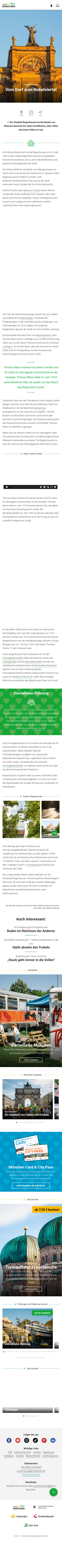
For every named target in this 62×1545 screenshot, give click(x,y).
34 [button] (31, 1357)
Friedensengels (25, 318)
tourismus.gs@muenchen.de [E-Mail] (31, 1471)
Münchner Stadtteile (33, 1075)
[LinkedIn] (52, 1440)
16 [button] (35, 1351)
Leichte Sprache (50, 1456)
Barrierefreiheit (33, 1456)
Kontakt (20, 1456)
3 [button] (20, 1122)
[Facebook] (9, 1440)
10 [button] (35, 1122)
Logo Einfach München (18, 1507)
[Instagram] (26, 1440)
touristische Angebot (43, 1486)
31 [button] (24, 1357)
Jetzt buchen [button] (31, 1289)
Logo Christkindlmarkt (43, 1516)
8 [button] (31, 1122)
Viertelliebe (32, 970)
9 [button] (33, 1122)
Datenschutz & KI (22, 1452)
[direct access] (54, 1492)
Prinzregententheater (13, 765)
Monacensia (40, 408)
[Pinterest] (44, 1440)
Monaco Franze (31, 190)
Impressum (48, 1452)
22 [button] (48, 1351)
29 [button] (20, 1357)
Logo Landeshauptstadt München (43, 1507)
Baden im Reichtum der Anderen (31, 931)
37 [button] (37, 1357)
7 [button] (29, 1122)
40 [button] (44, 1357)
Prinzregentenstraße (13, 658)
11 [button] (25, 1351)
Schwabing (32, 865)
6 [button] (27, 1122)
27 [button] (16, 1357)
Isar (48, 314)
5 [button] (12, 1351)
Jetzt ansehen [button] (31, 1060)
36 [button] (35, 1357)
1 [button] (16, 1122)
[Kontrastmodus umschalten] (51, 5)
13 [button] (42, 1122)
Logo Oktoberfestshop (18, 1516)
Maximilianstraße (33, 661)
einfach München (9, 4)
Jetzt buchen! (33, 1199)
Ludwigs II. (8, 346)
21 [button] (46, 1351)
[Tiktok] (35, 1440)
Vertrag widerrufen (31, 1474)
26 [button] (57, 1351)
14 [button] (44, 1122)
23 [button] (50, 1351)
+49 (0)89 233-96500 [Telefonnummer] (31, 1467)
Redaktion (9, 1456)
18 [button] (40, 1351)
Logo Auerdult (31, 1525)
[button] (31, 1186)
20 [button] (44, 1351)
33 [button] (29, 1357)
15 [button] (33, 1351)
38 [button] (39, 1357)
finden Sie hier (38, 728)
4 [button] (10, 1351)
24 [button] (52, 1351)
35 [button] (33, 1357)
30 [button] (22, 1357)
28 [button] (18, 1357)
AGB (10, 1452)
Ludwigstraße (9, 661)
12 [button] (40, 1122)
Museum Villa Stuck (23, 676)
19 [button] (42, 1351)
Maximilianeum (43, 335)
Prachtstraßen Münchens (44, 665)
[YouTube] (17, 1440)
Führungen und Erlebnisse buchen (33, 1304)
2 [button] (18, 1122)
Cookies (37, 1452)
